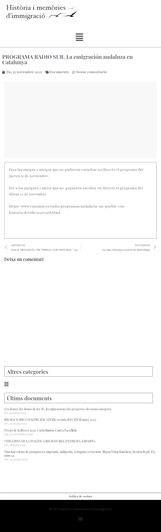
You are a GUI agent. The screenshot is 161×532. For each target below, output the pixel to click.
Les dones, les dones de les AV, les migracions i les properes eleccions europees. (58, 409)
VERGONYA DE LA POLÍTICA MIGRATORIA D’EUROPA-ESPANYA (49, 441)
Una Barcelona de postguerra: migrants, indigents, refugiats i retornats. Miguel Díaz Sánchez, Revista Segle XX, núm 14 (80, 454)
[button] (79, 37)
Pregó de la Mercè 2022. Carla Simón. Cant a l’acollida (40, 430)
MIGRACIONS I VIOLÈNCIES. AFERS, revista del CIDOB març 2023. (50, 420)
